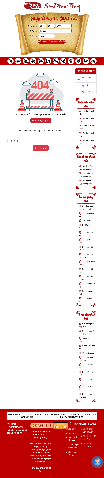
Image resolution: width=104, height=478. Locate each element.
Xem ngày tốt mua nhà (86, 255)
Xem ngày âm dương (86, 277)
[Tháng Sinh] (51, 26)
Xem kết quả (40, 148)
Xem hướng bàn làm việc (87, 332)
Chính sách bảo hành (88, 445)
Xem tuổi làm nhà (86, 373)
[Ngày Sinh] (42, 26)
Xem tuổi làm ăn (86, 366)
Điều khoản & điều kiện (74, 439)
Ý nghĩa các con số (87, 347)
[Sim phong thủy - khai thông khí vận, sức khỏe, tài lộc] (52, 7)
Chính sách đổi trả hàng (90, 437)
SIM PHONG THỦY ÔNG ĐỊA (69, 415)
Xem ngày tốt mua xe (86, 270)
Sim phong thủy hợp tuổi (87, 325)
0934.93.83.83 (42, 425)
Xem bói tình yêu (85, 299)
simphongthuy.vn (40, 120)
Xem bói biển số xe (87, 214)
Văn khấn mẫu (88, 353)
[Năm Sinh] (64, 26)
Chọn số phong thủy (52, 42)
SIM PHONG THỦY (88, 415)
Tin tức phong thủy (86, 339)
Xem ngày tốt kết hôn (86, 248)
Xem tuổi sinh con (86, 388)
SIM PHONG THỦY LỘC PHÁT (20, 415)
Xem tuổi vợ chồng (85, 380)
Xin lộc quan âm (85, 226)
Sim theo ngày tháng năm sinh (86, 207)
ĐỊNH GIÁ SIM (27, 417)
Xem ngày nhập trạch (87, 263)
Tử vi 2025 (86, 221)
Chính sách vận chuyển (88, 430)
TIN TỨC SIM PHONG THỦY (71, 417)
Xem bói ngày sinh (86, 292)
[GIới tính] (47, 36)
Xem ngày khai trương (86, 241)
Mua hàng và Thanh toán (74, 446)
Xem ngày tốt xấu (86, 233)
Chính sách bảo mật (73, 453)
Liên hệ (71, 433)
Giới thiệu (72, 429)
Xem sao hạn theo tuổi (86, 358)
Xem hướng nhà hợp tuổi (87, 395)
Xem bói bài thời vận (87, 285)
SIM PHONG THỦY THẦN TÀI (45, 415)
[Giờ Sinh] (55, 31)
